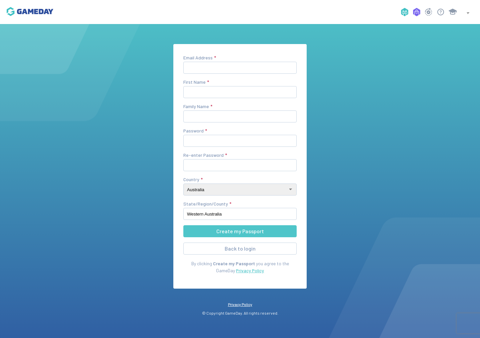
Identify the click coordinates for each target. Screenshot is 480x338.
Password (193, 130)
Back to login (240, 248)
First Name (194, 82)
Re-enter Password (203, 155)
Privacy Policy (250, 270)
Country (191, 179)
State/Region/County (205, 204)
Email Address (198, 57)
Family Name (196, 106)
